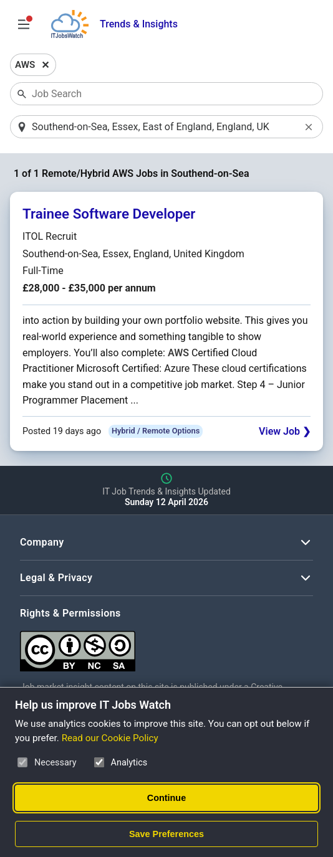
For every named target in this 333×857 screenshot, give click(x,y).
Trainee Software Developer (108, 214)
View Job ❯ (285, 431)
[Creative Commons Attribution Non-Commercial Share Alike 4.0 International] (166, 646)
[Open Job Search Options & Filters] (23, 24)
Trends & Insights (139, 24)
